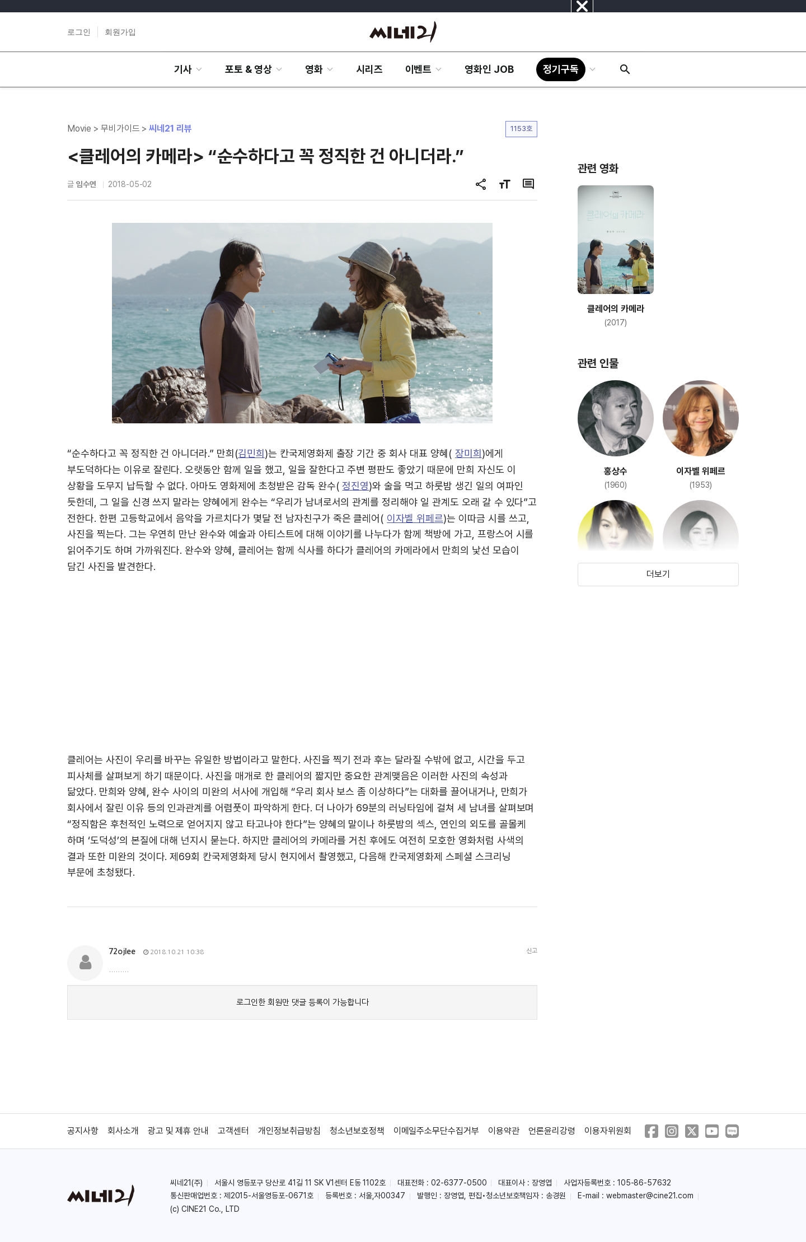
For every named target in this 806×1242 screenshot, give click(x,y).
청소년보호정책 (357, 1131)
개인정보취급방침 (289, 1131)
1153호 (521, 128)
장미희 (468, 453)
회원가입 (120, 31)
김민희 (251, 453)
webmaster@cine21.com (649, 1195)
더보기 (658, 574)
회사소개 (123, 1131)
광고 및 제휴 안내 (178, 1131)
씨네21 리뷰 (170, 128)
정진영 (355, 486)
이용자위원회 (607, 1131)
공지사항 (83, 1131)
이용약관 (503, 1131)
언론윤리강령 (551, 1131)
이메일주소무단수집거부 (436, 1131)
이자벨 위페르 (415, 518)
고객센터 (233, 1131)
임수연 (86, 184)
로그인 (79, 31)
